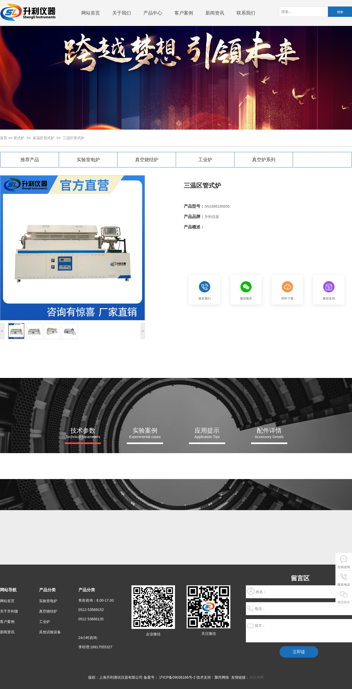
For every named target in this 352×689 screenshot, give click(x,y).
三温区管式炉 (73, 138)
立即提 (299, 652)
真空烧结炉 (146, 159)
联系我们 (246, 13)
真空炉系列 (263, 159)
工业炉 (205, 159)
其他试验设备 (50, 632)
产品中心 (152, 13)
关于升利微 (9, 611)
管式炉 (18, 138)
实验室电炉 (88, 159)
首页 (3, 138)
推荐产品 (29, 159)
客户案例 (183, 13)
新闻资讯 (215, 13)
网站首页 (90, 13)
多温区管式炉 (43, 138)
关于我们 (121, 13)
